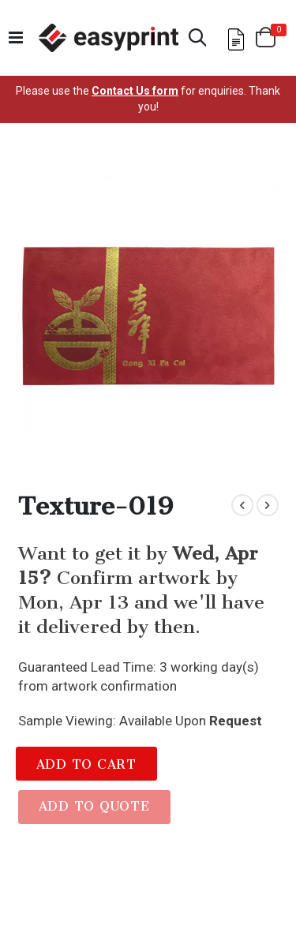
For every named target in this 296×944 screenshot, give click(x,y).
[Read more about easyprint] (108, 38)
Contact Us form (135, 90)
